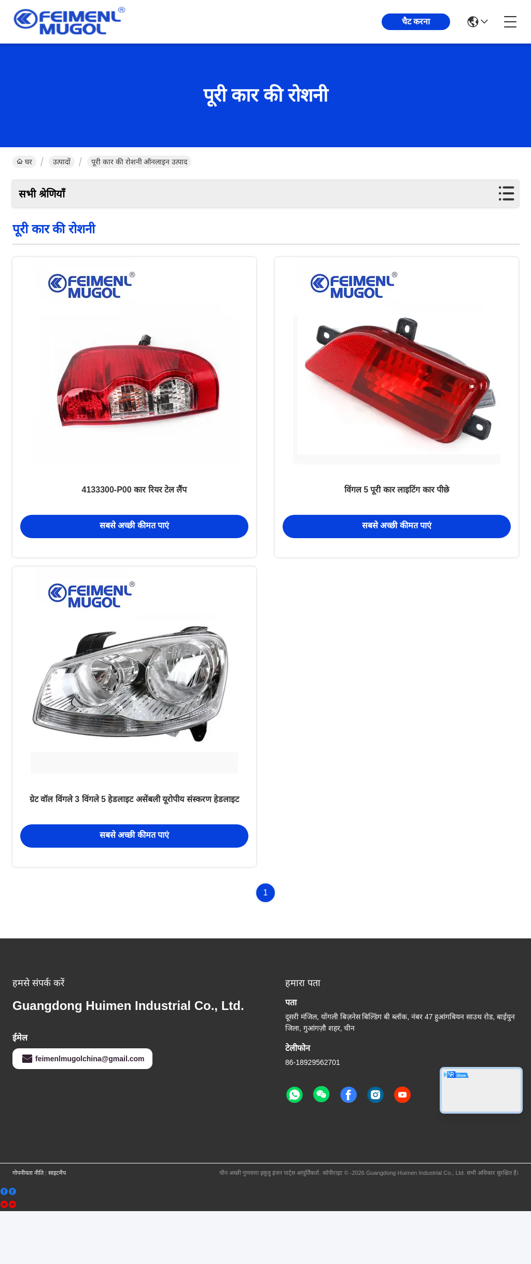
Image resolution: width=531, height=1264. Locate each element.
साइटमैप (57, 1226)
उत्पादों (62, 162)
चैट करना (416, 21)
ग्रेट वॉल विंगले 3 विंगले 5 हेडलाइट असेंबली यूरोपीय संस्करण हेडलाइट (134, 849)
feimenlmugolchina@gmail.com (82, 1111)
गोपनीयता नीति (28, 1226)
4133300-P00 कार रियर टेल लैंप (134, 513)
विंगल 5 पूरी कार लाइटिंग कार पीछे (397, 513)
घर (24, 162)
